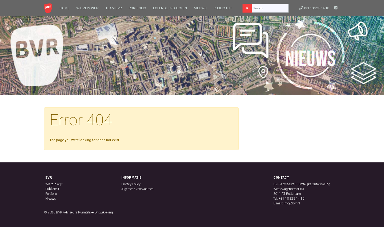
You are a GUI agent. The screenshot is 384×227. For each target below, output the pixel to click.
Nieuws (200, 8)
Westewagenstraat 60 (288, 189)
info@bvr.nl (292, 203)
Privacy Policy (131, 184)
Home (64, 8)
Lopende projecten (170, 8)
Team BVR (114, 8)
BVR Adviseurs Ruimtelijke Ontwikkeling (84, 212)
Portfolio (137, 8)
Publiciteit (223, 8)
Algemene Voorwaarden (137, 189)
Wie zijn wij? (87, 8)
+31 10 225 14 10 (314, 8)
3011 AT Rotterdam (287, 194)
